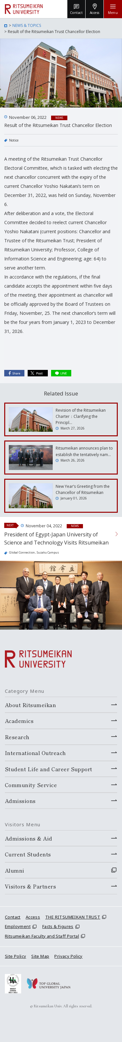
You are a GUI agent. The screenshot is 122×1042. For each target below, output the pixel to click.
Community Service (31, 785)
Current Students (28, 854)
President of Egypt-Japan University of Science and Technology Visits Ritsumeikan (56, 538)
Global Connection (22, 552)
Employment (18, 926)
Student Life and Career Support (48, 769)
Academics (19, 721)
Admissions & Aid (28, 838)
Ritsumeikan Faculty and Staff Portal (42, 936)
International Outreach (35, 753)
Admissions (20, 801)
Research (17, 737)
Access (33, 917)
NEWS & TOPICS (26, 25)
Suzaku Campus (48, 552)
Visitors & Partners (30, 886)
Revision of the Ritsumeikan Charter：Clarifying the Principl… (81, 416)
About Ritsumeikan (30, 705)
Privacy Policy (68, 956)
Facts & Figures (58, 926)
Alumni (14, 870)
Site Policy (15, 956)
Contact (12, 917)
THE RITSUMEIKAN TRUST (72, 917)
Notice (14, 140)
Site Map (40, 956)
